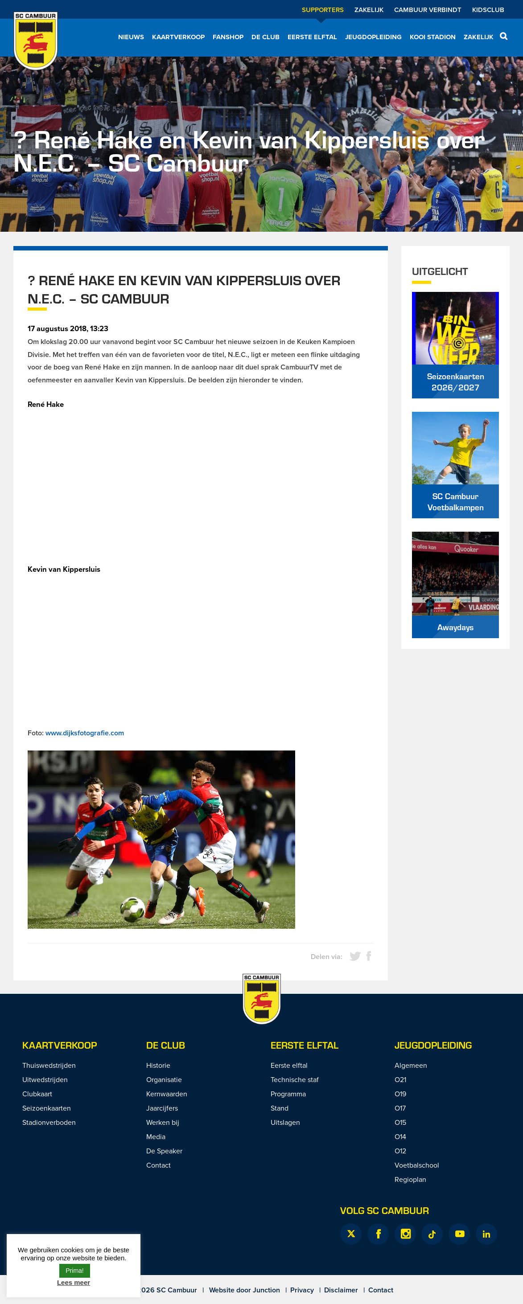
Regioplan (410, 1179)
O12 (400, 1151)
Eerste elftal (312, 37)
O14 (400, 1136)
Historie (158, 1065)
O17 (400, 1108)
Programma (288, 1094)
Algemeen (411, 1065)
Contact (158, 1165)
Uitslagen (285, 1122)
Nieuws (131, 37)
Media (155, 1136)
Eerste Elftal (304, 1044)
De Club (265, 37)
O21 (400, 1079)
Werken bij (162, 1122)
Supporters (323, 9)
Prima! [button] (74, 1270)
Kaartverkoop (178, 37)
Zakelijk (368, 9)
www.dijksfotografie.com (84, 733)
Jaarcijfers (162, 1108)
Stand (279, 1108)
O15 (400, 1122)
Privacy (302, 1290)
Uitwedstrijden (45, 1079)
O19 (400, 1094)
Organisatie (164, 1079)
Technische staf (295, 1079)
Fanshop (228, 37)
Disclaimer (341, 1290)
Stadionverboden (49, 1122)
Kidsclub (488, 9)
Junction (266, 1290)
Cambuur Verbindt (427, 9)
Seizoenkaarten (46, 1108)
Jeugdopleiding (373, 37)
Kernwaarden (166, 1094)
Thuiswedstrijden (49, 1065)
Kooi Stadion (433, 37)
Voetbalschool (417, 1165)
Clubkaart (37, 1094)
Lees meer (73, 1282)
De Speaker (164, 1151)
